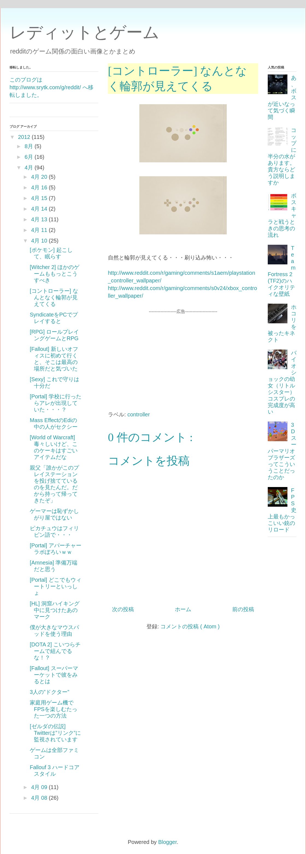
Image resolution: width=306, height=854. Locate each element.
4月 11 (39, 230)
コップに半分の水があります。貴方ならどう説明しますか (282, 156)
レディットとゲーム (84, 32)
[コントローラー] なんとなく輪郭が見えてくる (54, 297)
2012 (24, 137)
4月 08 (39, 798)
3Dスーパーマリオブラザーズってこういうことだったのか (282, 451)
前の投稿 (243, 609)
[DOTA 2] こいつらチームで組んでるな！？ (55, 651)
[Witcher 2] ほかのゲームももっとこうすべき (54, 273)
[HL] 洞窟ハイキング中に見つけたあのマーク (55, 610)
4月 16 (39, 187)
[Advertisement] (183, 353)
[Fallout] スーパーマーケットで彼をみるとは (54, 674)
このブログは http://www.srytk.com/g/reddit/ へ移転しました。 (51, 87)
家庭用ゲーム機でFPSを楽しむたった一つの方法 (53, 709)
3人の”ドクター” (49, 692)
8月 (29, 146)
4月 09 (39, 787)
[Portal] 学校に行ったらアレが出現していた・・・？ (55, 403)
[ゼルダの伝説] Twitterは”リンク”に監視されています (55, 732)
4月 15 (39, 198)
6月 (29, 157)
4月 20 (39, 177)
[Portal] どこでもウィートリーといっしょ (55, 586)
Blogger (167, 842)
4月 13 (39, 219)
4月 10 (39, 241)
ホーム (183, 609)
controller (138, 414)
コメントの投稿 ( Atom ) (190, 626)
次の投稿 (123, 609)
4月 (29, 168)
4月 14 (39, 209)
